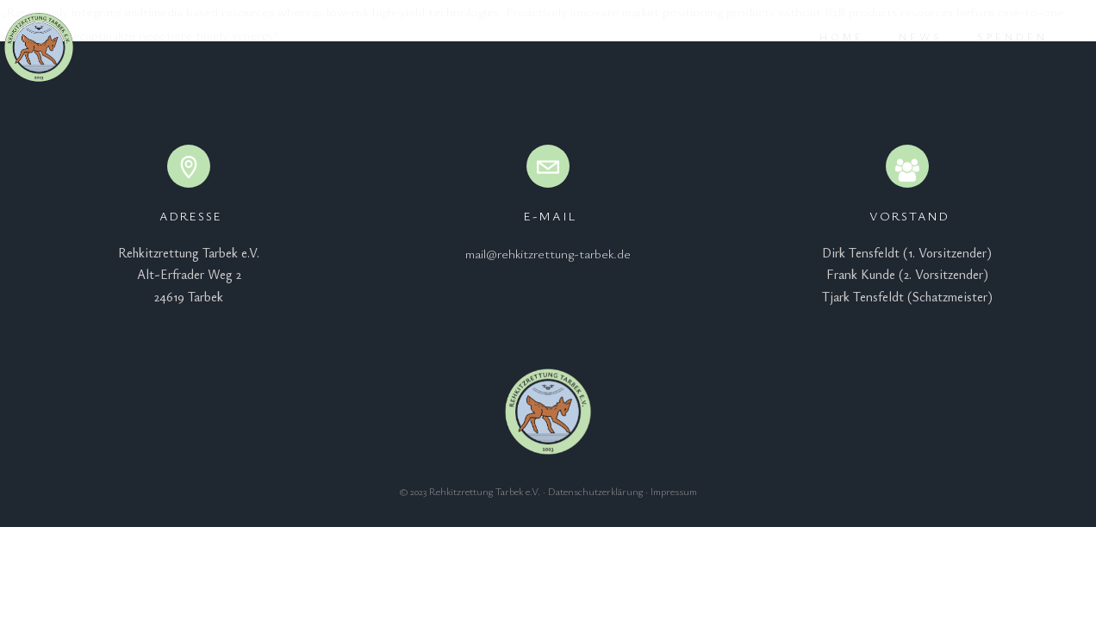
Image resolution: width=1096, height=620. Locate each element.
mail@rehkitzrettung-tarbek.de (548, 253)
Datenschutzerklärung (595, 491)
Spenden (991, 36)
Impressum (674, 491)
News (899, 36)
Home (820, 36)
